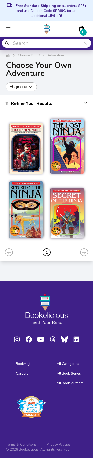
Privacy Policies (59, 444)
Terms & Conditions (21, 444)
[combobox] (46, 43)
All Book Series (69, 373)
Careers (22, 373)
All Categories (68, 363)
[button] (46, 104)
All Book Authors (70, 383)
